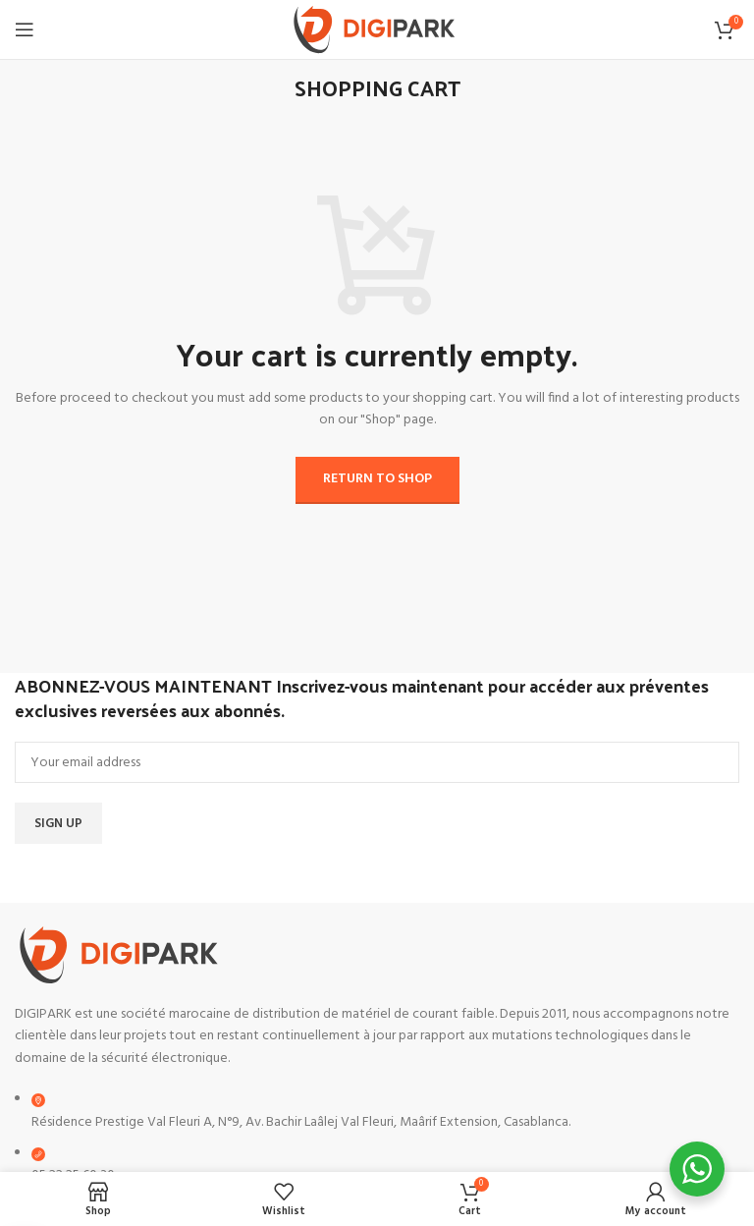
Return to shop (377, 479)
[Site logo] (377, 30)
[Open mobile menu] (24, 29)
